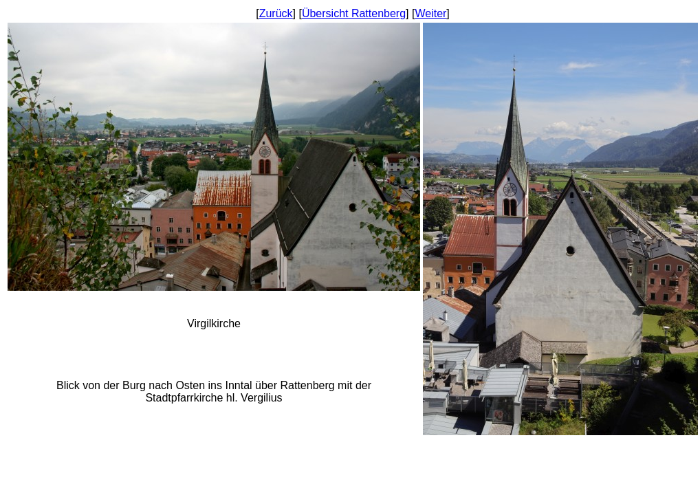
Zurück (276, 13)
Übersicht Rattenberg (354, 13)
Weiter (430, 13)
